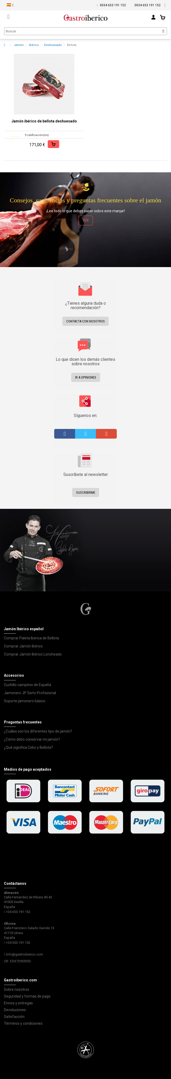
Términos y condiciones (23, 1023)
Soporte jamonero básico (24, 701)
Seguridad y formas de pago (27, 996)
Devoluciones (15, 1010)
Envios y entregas (18, 1003)
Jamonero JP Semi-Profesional (30, 693)
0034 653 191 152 (113, 5)
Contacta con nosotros (85, 321)
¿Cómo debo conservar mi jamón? (32, 739)
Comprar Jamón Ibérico (23, 646)
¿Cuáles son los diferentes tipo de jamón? (38, 731)
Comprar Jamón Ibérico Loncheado (33, 654)
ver (86, 220)
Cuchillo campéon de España (27, 685)
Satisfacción (14, 1017)
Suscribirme (85, 492)
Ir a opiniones (85, 377)
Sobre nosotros (16, 989)
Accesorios (14, 675)
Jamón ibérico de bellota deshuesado (44, 121)
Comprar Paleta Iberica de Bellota (31, 638)
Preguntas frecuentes (23, 722)
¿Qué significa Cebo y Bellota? (28, 747)
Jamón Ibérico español (24, 629)
